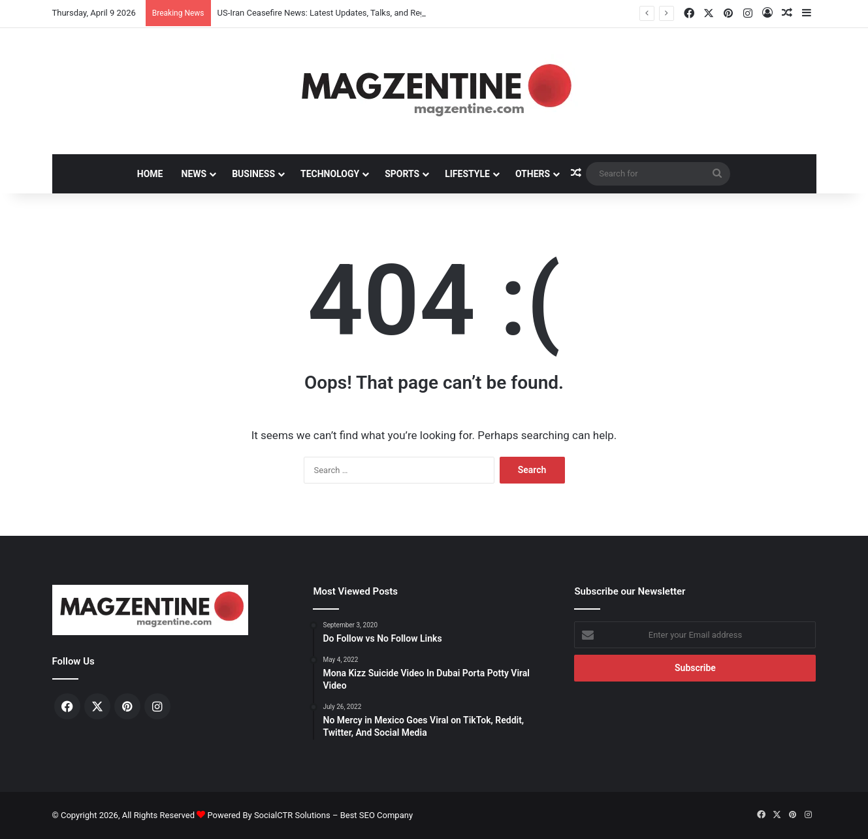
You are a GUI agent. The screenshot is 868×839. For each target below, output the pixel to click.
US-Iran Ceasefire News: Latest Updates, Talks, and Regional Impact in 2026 (359, 13)
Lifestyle (467, 174)
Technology (329, 174)
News (194, 174)
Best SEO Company (376, 815)
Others (532, 174)
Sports (402, 174)
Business (253, 174)
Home (150, 174)
